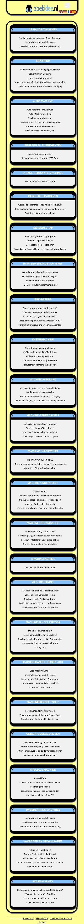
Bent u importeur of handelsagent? (40, 308)
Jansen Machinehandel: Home (40, 42)
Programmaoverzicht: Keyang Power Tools (40, 715)
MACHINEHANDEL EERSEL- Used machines (40, 603)
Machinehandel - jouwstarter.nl (40, 181)
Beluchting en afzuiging (40, 73)
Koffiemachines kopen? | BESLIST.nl (40, 360)
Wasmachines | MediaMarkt (40, 902)
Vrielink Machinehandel (40, 687)
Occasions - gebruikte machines (40, 213)
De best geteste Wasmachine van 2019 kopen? (40, 889)
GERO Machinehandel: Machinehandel (40, 590)
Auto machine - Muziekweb (39, 109)
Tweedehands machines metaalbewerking (40, 46)
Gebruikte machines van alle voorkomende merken (40, 208)
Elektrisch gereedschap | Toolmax (40, 423)
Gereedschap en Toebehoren (40, 244)
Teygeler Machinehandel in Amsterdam (40, 719)
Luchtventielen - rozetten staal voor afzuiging (40, 86)
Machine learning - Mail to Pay (40, 531)
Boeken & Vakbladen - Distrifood (40, 854)
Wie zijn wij (40, 647)
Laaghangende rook (40, 786)
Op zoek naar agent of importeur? (40, 316)
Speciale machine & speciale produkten (40, 790)
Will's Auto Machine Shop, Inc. (40, 130)
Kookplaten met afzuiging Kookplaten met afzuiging (40, 82)
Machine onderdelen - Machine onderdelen (40, 495)
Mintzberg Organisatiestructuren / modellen (40, 535)
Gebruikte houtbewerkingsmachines (40, 272)
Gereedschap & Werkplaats (40, 240)
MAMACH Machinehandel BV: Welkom (40, 683)
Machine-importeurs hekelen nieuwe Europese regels (40, 463)
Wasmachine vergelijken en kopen (40, 898)
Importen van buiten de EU (40, 459)
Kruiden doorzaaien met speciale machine (39, 782)
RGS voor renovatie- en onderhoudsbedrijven (40, 750)
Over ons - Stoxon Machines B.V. (40, 468)
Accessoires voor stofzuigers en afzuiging (40, 388)
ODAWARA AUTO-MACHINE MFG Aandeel (40, 122)
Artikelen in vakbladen (40, 849)
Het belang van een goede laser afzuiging (40, 396)
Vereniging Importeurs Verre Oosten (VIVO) (40, 320)
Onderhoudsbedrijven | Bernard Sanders (40, 746)
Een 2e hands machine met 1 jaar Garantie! (40, 38)
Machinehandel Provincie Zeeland (40, 634)
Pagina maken (42, 918)
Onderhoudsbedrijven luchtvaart (40, 742)
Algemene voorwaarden (61, 918)
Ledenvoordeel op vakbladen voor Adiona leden (39, 862)
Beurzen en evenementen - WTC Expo (39, 158)
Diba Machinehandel (40, 670)
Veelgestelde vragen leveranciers (40, 755)
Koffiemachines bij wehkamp (40, 356)
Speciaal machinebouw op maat (40, 567)
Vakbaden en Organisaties (40, 866)
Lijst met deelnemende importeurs (40, 312)
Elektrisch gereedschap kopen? (40, 236)
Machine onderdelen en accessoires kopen (40, 499)
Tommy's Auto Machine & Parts (40, 126)
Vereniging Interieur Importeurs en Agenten (40, 324)
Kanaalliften (40, 778)
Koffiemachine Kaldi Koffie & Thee (40, 352)
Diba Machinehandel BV (40, 630)
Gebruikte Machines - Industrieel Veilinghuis (40, 204)
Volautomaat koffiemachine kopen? (40, 364)
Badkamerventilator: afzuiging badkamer (40, 69)
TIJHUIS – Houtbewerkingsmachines (40, 284)
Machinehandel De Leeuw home (40, 599)
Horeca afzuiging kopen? (40, 78)
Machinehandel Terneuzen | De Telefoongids (40, 639)
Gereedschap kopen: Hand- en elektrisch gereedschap (40, 248)
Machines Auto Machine (40, 118)
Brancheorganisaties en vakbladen (40, 858)
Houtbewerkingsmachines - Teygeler (40, 276)
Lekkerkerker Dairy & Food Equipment (39, 679)
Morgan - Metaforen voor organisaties (40, 539)
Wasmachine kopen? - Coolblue (40, 894)
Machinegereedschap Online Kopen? (40, 436)
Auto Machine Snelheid (40, 113)
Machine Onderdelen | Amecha (40, 504)
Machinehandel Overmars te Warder (40, 607)
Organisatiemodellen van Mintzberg (40, 544)
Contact (42, 922)
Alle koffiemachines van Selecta (40, 348)
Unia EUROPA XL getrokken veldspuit (40, 643)
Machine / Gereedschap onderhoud (40, 432)
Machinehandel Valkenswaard (40, 710)
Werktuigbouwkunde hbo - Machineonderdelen (40, 508)
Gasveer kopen (40, 491)
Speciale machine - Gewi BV (40, 795)
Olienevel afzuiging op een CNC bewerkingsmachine (40, 400)
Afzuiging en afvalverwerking (40, 392)
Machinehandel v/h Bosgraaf (40, 280)
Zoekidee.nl (28, 918)
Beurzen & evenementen (40, 153)
